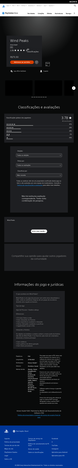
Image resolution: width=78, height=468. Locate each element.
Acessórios (31, 5)
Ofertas (49, 11)
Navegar (69, 11)
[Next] (73, 86)
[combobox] (39, 153)
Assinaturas (59, 11)
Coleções (41, 11)
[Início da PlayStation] (3, 6)
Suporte (51, 5)
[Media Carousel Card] (18, 86)
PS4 (18, 5)
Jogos (7, 5)
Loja (45, 5)
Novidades (31, 11)
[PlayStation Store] (11, 11)
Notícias (39, 5)
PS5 (13, 5)
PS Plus (23, 5)
